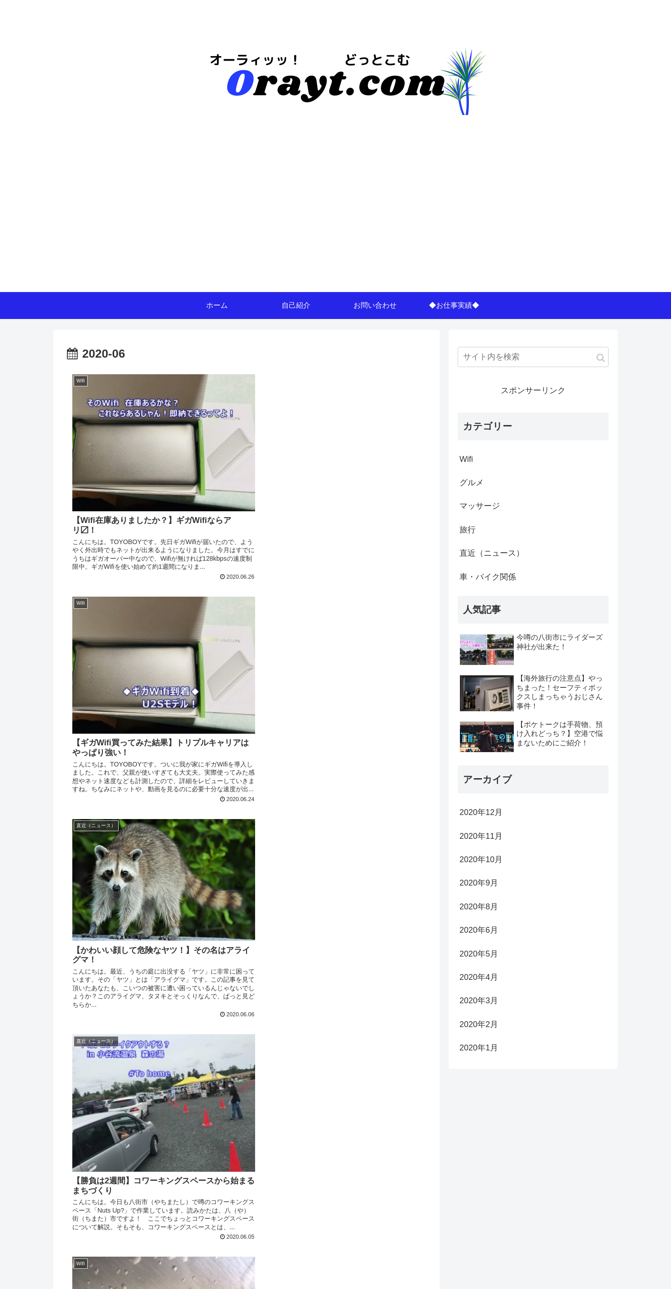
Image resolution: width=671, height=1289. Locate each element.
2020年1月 (478, 1047)
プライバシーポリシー (577, 1264)
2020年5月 (478, 953)
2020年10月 (481, 859)
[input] (533, 357)
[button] (601, 358)
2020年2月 (478, 1024)
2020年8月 (478, 906)
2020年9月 (478, 882)
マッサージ (479, 505)
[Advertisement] (335, 225)
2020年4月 (478, 977)
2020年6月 (478, 930)
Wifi (466, 459)
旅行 (467, 529)
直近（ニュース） (491, 553)
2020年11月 (481, 836)
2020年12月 (481, 812)
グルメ (471, 482)
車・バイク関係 (487, 576)
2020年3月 (478, 1000)
